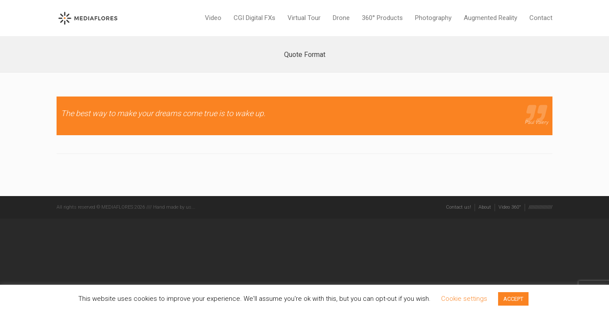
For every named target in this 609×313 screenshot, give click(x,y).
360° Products (382, 18)
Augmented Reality (490, 18)
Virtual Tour (304, 18)
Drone (341, 18)
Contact (540, 18)
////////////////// (540, 207)
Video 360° (510, 207)
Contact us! (458, 207)
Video (213, 18)
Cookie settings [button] (464, 299)
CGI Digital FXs (254, 18)
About (484, 207)
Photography (433, 18)
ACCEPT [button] (513, 299)
